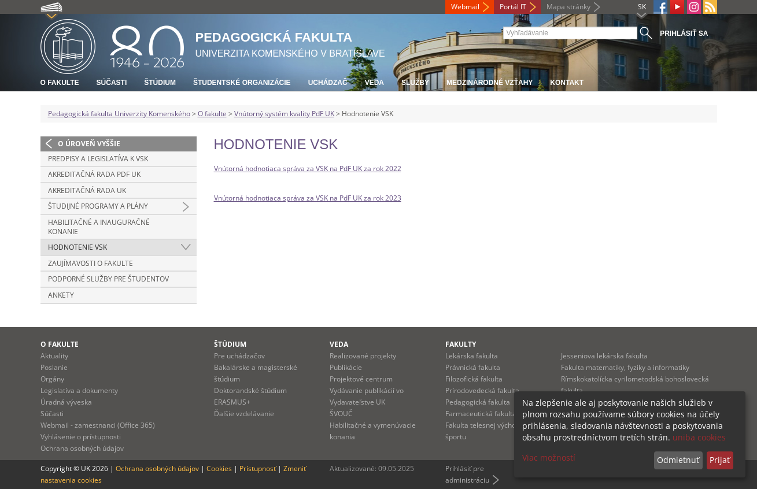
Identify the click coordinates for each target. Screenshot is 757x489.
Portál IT (513, 7)
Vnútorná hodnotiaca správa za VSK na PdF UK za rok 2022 (307, 168)
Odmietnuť (678, 459)
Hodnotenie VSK (77, 247)
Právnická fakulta (472, 367)
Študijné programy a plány (98, 206)
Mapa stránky (568, 7)
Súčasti (112, 83)
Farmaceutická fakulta (480, 413)
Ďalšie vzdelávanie (244, 413)
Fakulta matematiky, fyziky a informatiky (625, 367)
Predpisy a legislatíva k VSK (98, 159)
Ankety (61, 295)
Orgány (52, 379)
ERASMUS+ (232, 402)
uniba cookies (699, 437)
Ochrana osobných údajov (82, 448)
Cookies (219, 468)
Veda (374, 83)
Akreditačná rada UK (87, 190)
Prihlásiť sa (684, 33)
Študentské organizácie (242, 83)
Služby (415, 83)
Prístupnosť (257, 468)
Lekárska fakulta (471, 356)
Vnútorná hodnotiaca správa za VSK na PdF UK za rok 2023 (307, 198)
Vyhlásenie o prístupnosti (80, 437)
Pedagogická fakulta (477, 402)
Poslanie (54, 367)
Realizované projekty (363, 356)
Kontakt (567, 83)
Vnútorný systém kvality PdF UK (284, 113)
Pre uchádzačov (239, 356)
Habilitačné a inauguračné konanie (99, 226)
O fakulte (59, 83)
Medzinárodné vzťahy (489, 83)
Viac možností (548, 457)
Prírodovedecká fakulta (482, 390)
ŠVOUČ (341, 413)
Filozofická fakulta (474, 379)
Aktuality (54, 356)
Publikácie (346, 367)
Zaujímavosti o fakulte (90, 263)
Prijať (720, 459)
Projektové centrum (361, 379)
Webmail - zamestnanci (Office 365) (97, 425)
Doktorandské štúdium (250, 390)
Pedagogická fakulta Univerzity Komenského (119, 113)
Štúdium (160, 83)
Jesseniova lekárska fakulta (604, 356)
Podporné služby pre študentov (108, 279)
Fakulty (460, 344)
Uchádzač (328, 83)
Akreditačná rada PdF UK (94, 174)
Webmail (465, 7)
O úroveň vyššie (89, 144)
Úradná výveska (66, 402)
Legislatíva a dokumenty (79, 390)
